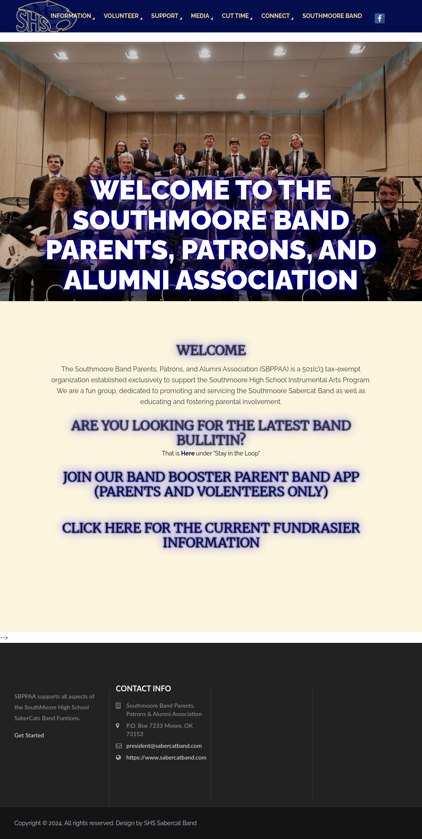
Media (200, 16)
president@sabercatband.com (164, 745)
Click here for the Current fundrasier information (211, 535)
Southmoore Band (332, 16)
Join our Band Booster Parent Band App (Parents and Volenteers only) (211, 484)
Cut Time (235, 16)
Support (165, 16)
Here (188, 453)
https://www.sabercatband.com (166, 757)
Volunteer (121, 16)
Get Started (29, 735)
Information (71, 16)
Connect (275, 16)
